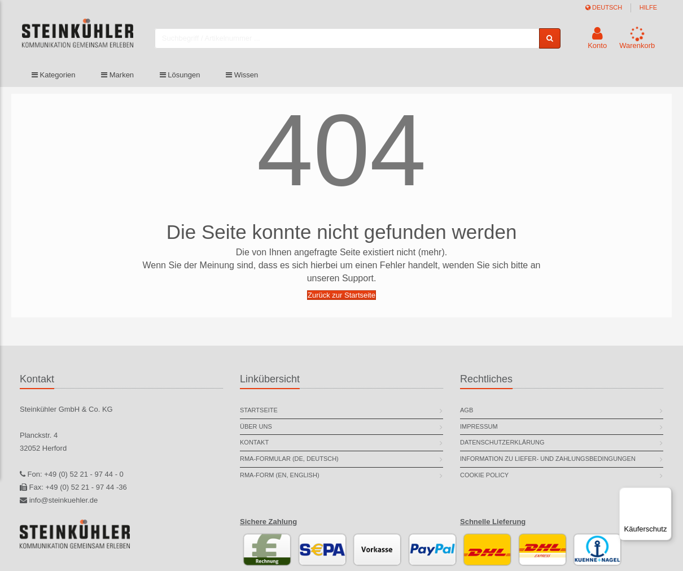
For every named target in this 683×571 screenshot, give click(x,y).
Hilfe (648, 7)
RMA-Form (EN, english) (279, 475)
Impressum (479, 426)
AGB (466, 410)
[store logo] (92, 41)
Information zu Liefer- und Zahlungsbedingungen (548, 458)
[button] (597, 41)
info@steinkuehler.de (63, 500)
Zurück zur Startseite (341, 295)
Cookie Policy (484, 475)
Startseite (259, 410)
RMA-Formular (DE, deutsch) (289, 458)
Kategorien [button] (54, 80)
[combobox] (361, 40)
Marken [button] (117, 80)
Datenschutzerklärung (502, 442)
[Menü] (665, 494)
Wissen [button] (242, 80)
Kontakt (254, 442)
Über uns (256, 426)
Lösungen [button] (180, 80)
